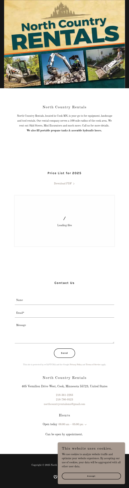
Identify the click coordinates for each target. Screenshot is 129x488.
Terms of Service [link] (93, 365)
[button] (85, 424)
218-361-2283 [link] (64, 395)
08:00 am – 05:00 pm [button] (70, 424)
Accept (91, 476)
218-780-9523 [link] (64, 399)
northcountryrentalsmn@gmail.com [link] (64, 404)
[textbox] (64, 300)
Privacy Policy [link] (76, 365)
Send (64, 353)
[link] (64, 183)
